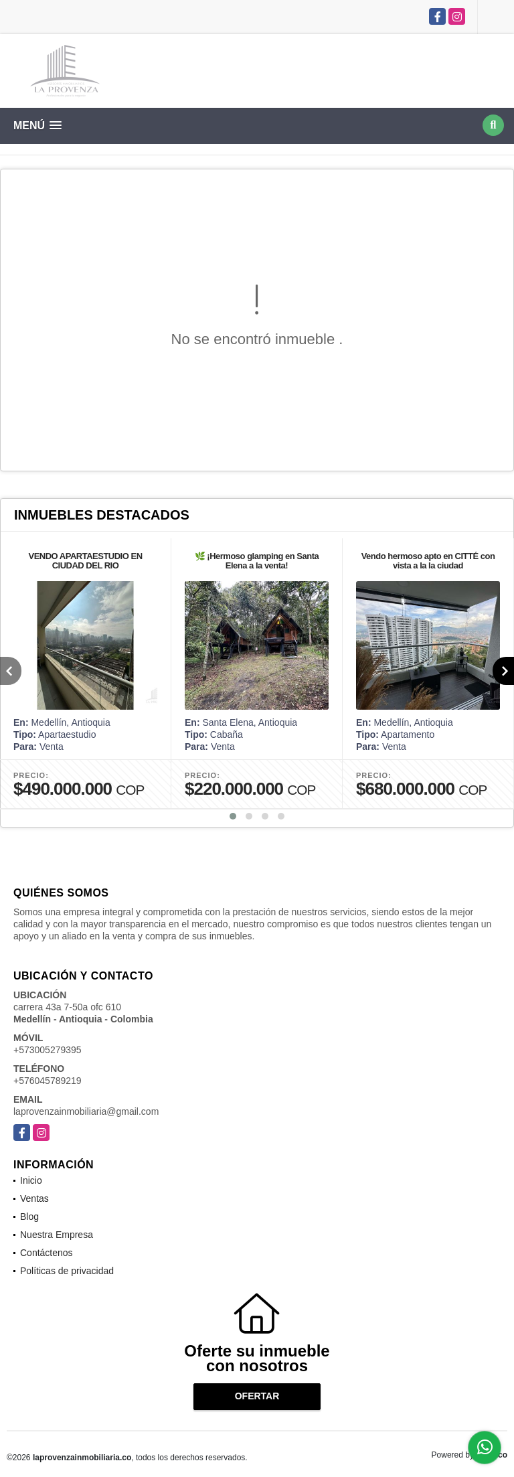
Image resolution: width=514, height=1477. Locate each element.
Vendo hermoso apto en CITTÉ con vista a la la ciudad (428, 560)
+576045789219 (47, 1080)
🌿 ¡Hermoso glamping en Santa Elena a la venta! (257, 560)
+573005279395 (47, 1049)
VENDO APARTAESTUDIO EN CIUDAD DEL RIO (85, 560)
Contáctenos (46, 1252)
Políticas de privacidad (67, 1270)
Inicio (31, 1180)
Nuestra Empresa (56, 1234)
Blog (29, 1216)
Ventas (34, 1198)
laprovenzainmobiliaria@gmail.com (86, 1111)
